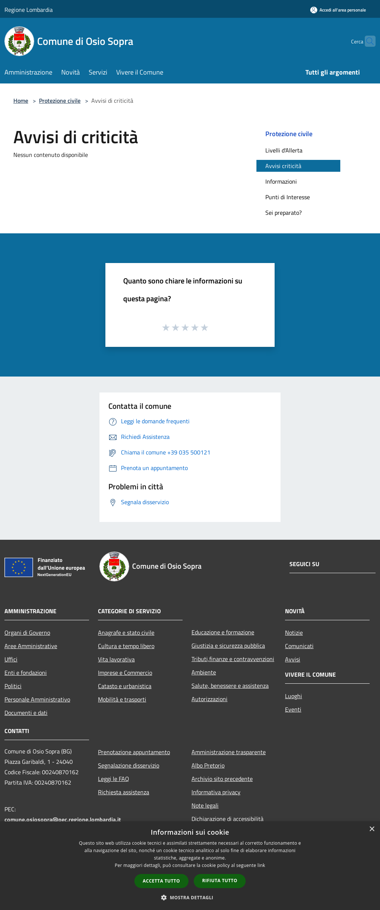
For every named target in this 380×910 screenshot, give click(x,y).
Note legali (205, 805)
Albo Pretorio (208, 765)
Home (20, 100)
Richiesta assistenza (123, 792)
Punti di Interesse (287, 197)
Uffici (10, 659)
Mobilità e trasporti (122, 699)
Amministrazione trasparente (228, 752)
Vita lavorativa (116, 659)
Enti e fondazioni (25, 672)
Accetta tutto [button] (161, 881)
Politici (13, 685)
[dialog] (190, 865)
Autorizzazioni (209, 698)
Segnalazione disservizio (128, 765)
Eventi (293, 709)
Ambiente (203, 672)
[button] (190, 897)
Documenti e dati (26, 712)
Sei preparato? (283, 212)
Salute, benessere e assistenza (230, 685)
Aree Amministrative (30, 645)
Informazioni (281, 181)
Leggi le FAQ (113, 778)
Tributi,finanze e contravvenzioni (232, 658)
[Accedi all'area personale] (338, 10)
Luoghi (293, 695)
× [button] (371, 829)
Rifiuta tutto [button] (220, 880)
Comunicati (299, 645)
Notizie (294, 632)
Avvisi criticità (283, 165)
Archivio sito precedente (222, 778)
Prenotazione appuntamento (134, 752)
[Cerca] (367, 41)
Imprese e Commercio (125, 672)
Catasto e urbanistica (124, 685)
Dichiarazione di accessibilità (227, 818)
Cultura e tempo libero (126, 645)
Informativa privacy (215, 792)
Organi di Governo (27, 632)
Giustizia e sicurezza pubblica (228, 645)
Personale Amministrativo (37, 699)
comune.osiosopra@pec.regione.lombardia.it (62, 819)
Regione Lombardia (28, 9)
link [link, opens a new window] (261, 865)
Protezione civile (60, 100)
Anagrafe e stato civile (126, 632)
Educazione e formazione (222, 632)
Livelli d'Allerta (283, 150)
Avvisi (292, 659)
